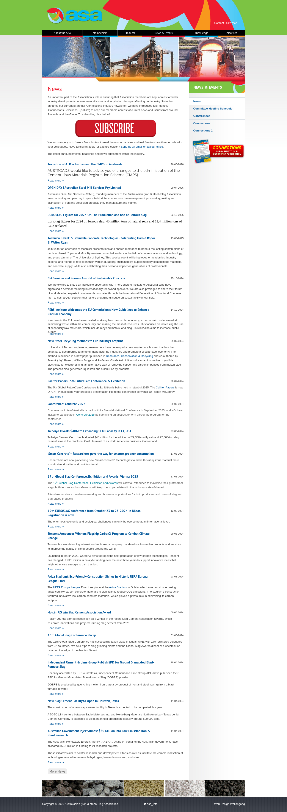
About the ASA (62, 32)
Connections (201, 123)
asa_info (151, 804)
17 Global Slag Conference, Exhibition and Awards (85, 483)
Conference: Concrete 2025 (67, 404)
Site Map (231, 23)
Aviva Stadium (118, 587)
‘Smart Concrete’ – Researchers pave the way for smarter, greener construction (101, 454)
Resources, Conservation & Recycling (129, 356)
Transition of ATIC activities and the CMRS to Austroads (85, 164)
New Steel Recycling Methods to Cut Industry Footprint (85, 341)
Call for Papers (165, 387)
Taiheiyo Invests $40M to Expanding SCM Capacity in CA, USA (89, 431)
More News (57, 771)
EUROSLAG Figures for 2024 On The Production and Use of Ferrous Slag (97, 215)
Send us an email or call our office (142, 146)
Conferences (201, 115)
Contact (219, 23)
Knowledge (201, 32)
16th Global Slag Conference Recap (72, 635)
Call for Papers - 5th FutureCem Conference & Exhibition (86, 381)
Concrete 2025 (85, 414)
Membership (100, 32)
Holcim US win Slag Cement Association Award (79, 612)
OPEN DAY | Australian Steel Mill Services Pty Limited (84, 188)
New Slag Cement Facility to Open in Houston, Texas (83, 701)
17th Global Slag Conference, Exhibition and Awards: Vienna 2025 (93, 476)
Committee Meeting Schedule (212, 108)
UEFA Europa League (66, 587)
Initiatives (231, 32)
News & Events (163, 32)
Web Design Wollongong (229, 804)
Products (130, 32)
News (197, 101)
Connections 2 (203, 130)
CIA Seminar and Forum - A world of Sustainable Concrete (86, 278)
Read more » (56, 180)
